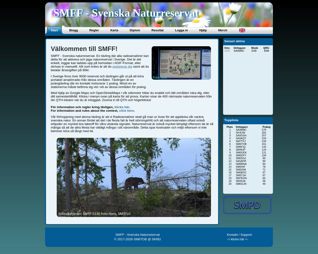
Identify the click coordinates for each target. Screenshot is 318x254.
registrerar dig (122, 66)
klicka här (121, 107)
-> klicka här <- (237, 239)
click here (126, 110)
